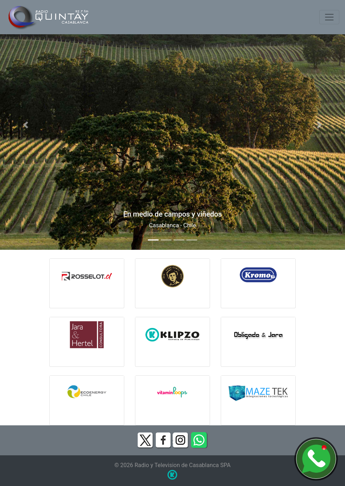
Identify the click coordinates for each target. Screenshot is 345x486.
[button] (26, 125)
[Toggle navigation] (329, 17)
